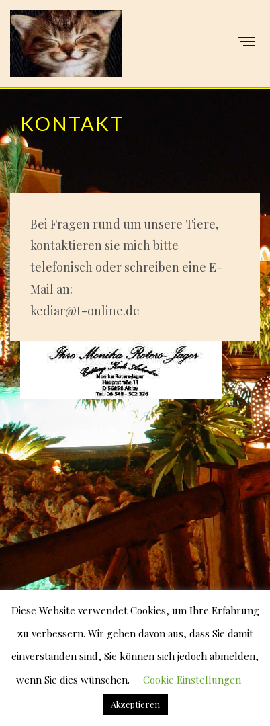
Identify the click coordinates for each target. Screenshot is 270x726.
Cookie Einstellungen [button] (192, 679)
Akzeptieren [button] (135, 704)
